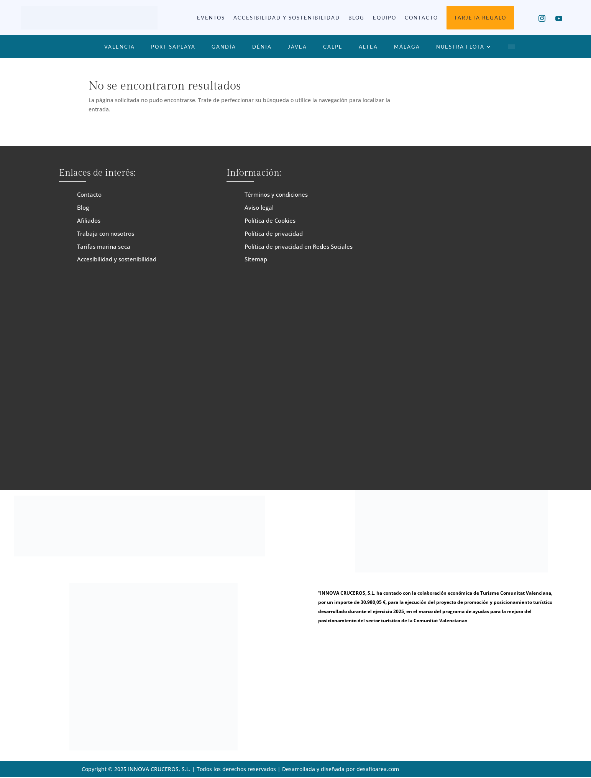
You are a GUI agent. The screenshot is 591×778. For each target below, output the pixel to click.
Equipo (384, 18)
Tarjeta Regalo (480, 18)
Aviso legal (259, 207)
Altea (368, 47)
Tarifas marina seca (103, 246)
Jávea (297, 47)
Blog (356, 18)
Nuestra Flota (460, 47)
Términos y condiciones (276, 194)
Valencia (119, 47)
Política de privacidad (274, 233)
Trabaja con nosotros (105, 233)
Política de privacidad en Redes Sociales (299, 246)
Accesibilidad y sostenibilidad (286, 18)
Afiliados (88, 220)
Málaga (407, 47)
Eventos (211, 18)
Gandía (224, 47)
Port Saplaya (173, 47)
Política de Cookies (270, 220)
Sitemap (256, 259)
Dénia (262, 47)
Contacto (421, 18)
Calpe (333, 47)
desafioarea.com (378, 769)
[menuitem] (511, 48)
